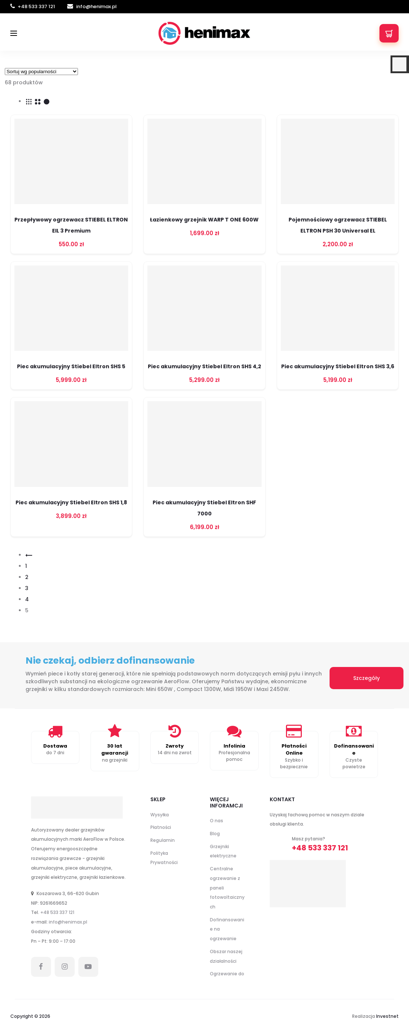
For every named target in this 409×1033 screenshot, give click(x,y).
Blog (215, 833)
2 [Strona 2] (26, 577)
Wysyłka (159, 815)
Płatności (160, 827)
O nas (216, 820)
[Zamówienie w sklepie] (41, 71)
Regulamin (162, 840)
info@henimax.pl (92, 6)
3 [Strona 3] (26, 588)
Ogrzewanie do (227, 974)
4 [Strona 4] (27, 599)
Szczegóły (366, 678)
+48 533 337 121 (33, 6)
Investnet (387, 1016)
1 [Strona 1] (26, 566)
